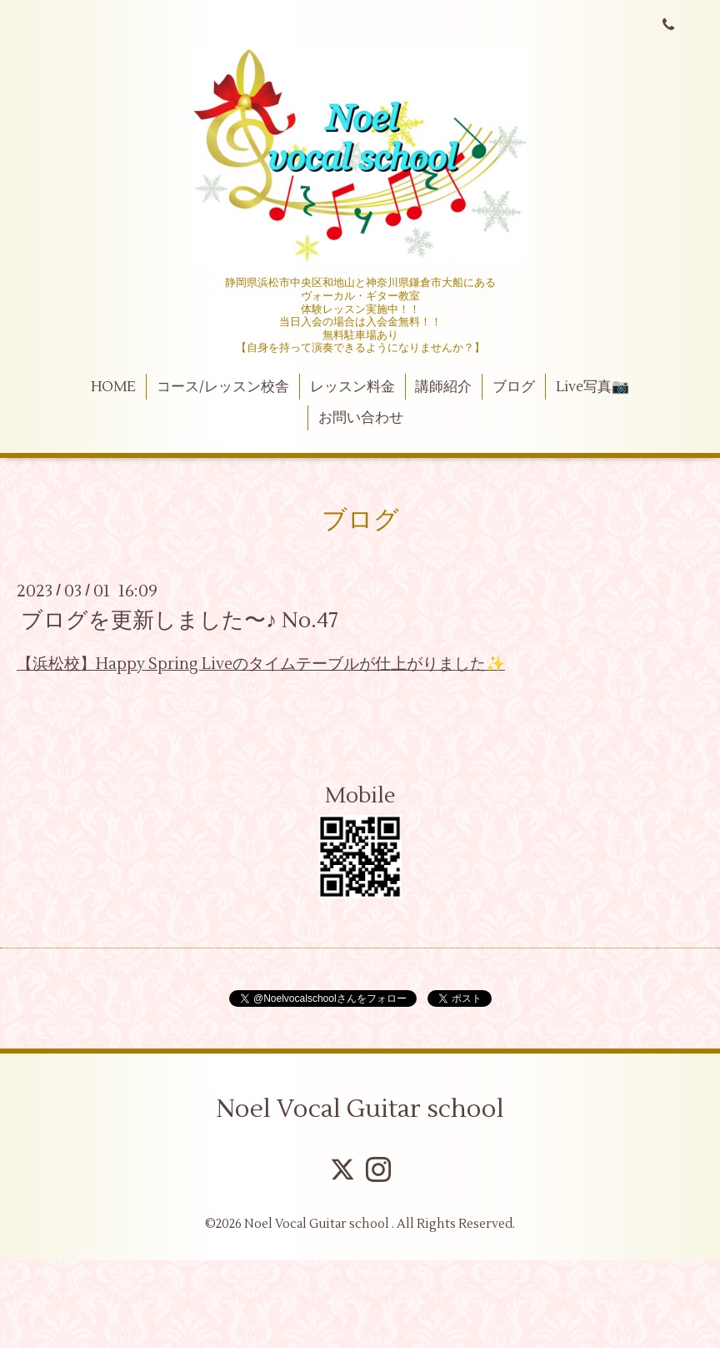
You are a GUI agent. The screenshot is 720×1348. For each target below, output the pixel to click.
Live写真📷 (592, 387)
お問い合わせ (360, 418)
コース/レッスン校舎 (223, 387)
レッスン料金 (352, 387)
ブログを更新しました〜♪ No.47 (179, 620)
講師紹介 (443, 387)
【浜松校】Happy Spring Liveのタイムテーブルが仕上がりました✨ (261, 664)
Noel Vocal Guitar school (360, 1109)
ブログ (513, 387)
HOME (113, 387)
